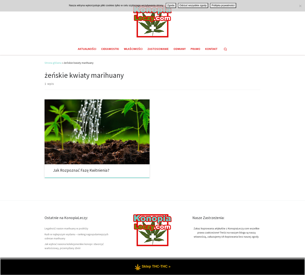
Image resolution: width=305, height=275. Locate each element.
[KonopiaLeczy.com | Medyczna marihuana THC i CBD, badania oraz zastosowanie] (152, 21)
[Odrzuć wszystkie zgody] (300, 6)
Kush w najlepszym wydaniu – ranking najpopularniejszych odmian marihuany (76, 236)
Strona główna (53, 63)
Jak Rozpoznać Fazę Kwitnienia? (81, 170)
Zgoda (170, 5)
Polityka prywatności (223, 5)
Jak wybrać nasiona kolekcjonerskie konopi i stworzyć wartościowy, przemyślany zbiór (74, 246)
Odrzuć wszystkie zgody (193, 5)
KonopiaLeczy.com (66, 268)
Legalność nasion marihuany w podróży (66, 228)
